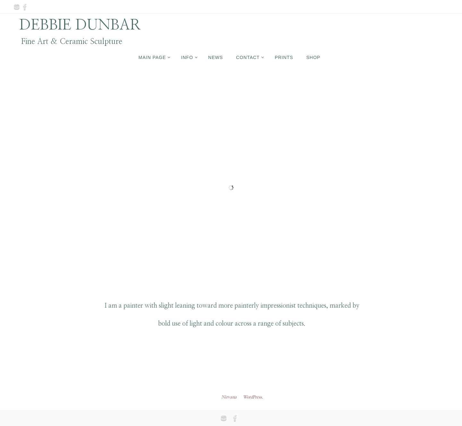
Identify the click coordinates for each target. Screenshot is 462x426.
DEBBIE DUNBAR (80, 25)
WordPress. (253, 397)
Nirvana (229, 397)
